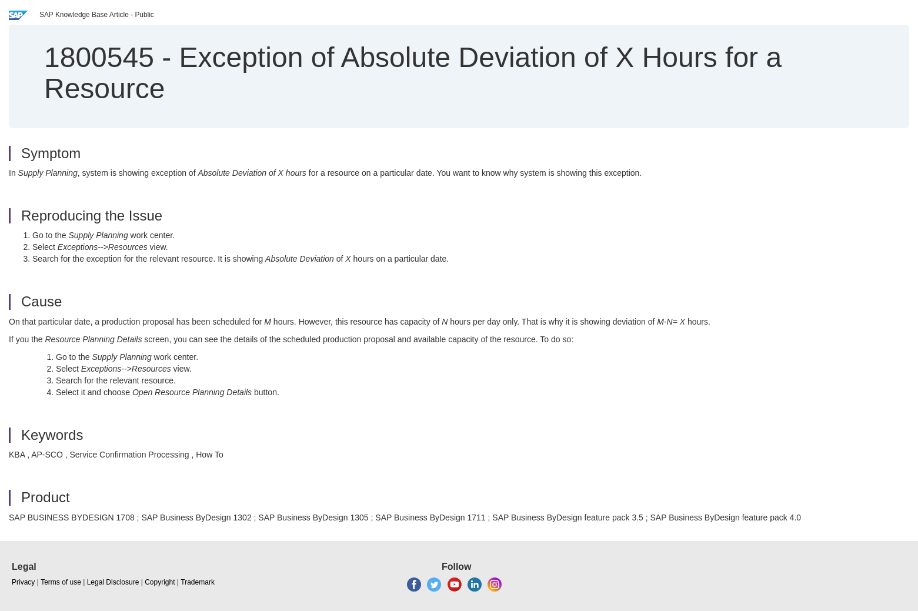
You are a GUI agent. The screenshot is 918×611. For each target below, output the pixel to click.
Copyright (160, 582)
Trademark (198, 582)
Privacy (23, 582)
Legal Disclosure (113, 582)
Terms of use (61, 582)
